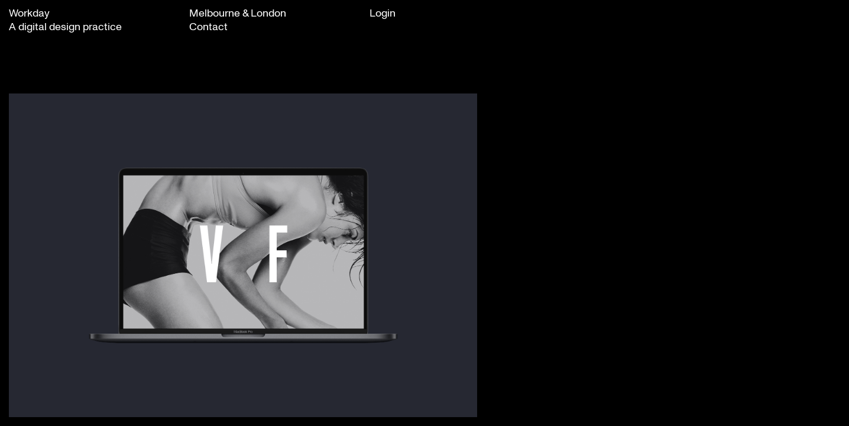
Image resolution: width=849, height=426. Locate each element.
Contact (208, 26)
